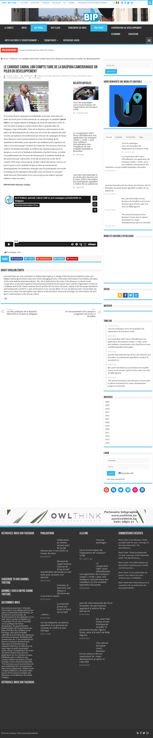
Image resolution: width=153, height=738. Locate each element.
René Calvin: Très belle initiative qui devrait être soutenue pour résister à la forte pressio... (133, 565)
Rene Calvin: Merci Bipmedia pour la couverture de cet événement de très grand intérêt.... (133, 585)
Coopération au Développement (126, 28)
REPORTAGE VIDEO (85, 76)
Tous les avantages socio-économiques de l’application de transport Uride (85, 105)
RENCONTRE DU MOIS (77, 28)
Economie (115, 34)
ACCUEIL (24, 3)
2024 (107, 409)
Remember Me (126, 473)
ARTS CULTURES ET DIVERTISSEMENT (21, 40)
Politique (98, 28)
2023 (107, 412)
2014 (107, 443)
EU (65, 3)
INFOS (24, 28)
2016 (107, 436)
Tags (141, 137)
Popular (118, 137)
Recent (109, 137)
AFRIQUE (45, 3)
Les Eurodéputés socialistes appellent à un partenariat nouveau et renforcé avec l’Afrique (54, 626)
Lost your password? (116, 479)
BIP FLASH (55, 28)
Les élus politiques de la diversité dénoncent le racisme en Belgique (22, 311)
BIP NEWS (39, 28)
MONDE (72, 3)
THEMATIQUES (50, 40)
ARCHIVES (48, 76)
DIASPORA (35, 3)
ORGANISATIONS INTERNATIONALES (92, 3)
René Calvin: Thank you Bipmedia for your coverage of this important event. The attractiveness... (133, 555)
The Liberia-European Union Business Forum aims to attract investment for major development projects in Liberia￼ (94, 652)
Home (4, 59)
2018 (107, 429)
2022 (107, 415)
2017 (107, 433)
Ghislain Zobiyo (12, 76)
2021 (107, 419)
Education (133, 34)
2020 (107, 422)
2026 (107, 402)
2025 (107, 405)
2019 (107, 426)
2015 (107, 439)
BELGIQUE (56, 3)
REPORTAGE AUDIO (71, 40)
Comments (130, 137)
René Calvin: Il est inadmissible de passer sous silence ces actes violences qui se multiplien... (132, 575)
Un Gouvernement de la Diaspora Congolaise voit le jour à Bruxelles (80, 312)
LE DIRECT (9, 28)
